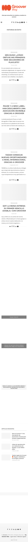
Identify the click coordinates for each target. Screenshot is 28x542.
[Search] (26, 22)
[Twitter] (13, 22)
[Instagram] (16, 22)
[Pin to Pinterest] (15, 80)
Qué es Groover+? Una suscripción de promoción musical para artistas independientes (19, 436)
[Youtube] (20, 22)
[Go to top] (14, 540)
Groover (5, 535)
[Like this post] (10, 80)
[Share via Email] (18, 80)
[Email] (22, 22)
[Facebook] (11, 22)
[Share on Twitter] (14, 80)
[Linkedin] (18, 22)
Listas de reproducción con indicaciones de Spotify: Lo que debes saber (18, 447)
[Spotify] (24, 22)
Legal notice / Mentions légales (18, 536)
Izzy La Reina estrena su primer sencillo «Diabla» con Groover (14, 208)
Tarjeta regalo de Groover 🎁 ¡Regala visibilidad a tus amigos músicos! (19, 457)
